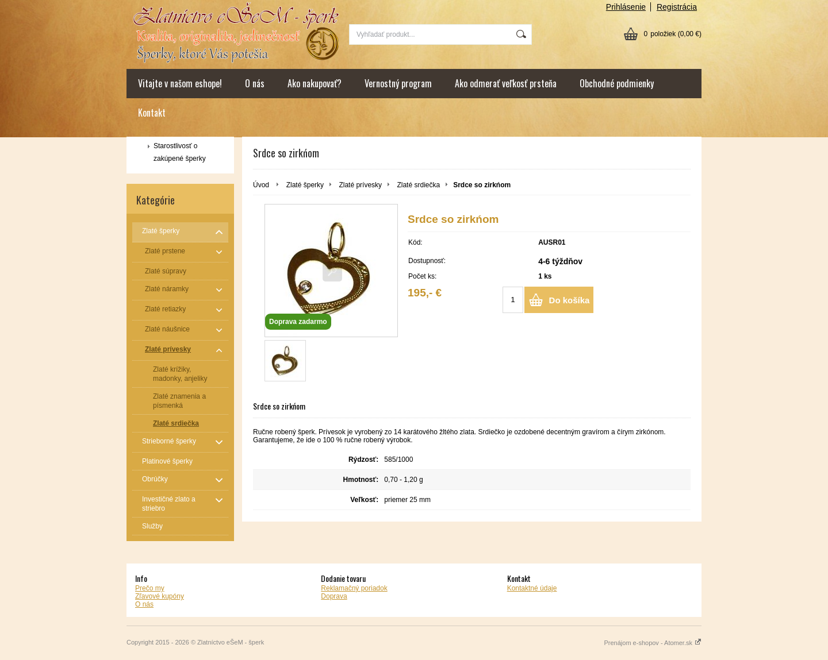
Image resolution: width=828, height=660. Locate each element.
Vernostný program (398, 83)
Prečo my (149, 588)
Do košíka (569, 300)
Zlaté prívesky (360, 185)
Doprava (334, 596)
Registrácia (677, 6)
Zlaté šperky (305, 185)
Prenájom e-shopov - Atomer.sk (653, 642)
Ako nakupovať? (315, 83)
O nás (254, 83)
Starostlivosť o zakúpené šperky (180, 152)
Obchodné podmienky (617, 83)
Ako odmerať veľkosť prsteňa (506, 83)
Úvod (261, 185)
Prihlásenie (626, 6)
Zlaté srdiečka (418, 185)
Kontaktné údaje (532, 588)
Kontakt (152, 112)
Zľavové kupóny (159, 596)
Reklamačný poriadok (354, 588)
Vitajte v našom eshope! (180, 83)
